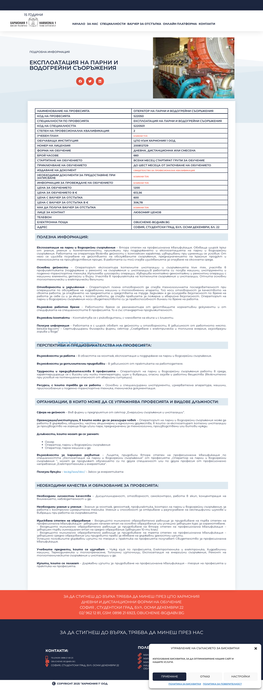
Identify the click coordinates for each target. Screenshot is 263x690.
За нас (92, 24)
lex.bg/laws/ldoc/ (75, 499)
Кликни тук (143, 177)
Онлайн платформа (180, 24)
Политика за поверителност (222, 684)
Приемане (169, 676)
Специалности (112, 24)
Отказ (205, 676)
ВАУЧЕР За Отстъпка (144, 24)
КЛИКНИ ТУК (143, 208)
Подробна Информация (50, 52)
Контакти (207, 24)
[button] (256, 648)
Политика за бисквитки (184, 684)
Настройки (240, 676)
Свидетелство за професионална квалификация (175, 171)
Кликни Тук (143, 137)
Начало (78, 24)
